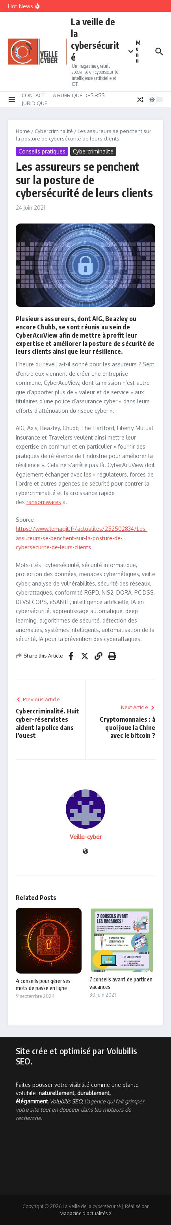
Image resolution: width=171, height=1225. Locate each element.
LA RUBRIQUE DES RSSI (78, 95)
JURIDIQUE (34, 103)
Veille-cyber (86, 837)
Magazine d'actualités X (85, 1213)
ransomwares (43, 502)
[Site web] (85, 851)
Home (23, 131)
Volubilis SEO (66, 1101)
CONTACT (33, 95)
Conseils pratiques (42, 151)
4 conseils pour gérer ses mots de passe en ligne (43, 984)
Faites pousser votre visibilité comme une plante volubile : (77, 1093)
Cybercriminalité (54, 131)
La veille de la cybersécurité (95, 39)
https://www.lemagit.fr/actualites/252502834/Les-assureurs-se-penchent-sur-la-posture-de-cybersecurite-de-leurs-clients (81, 538)
